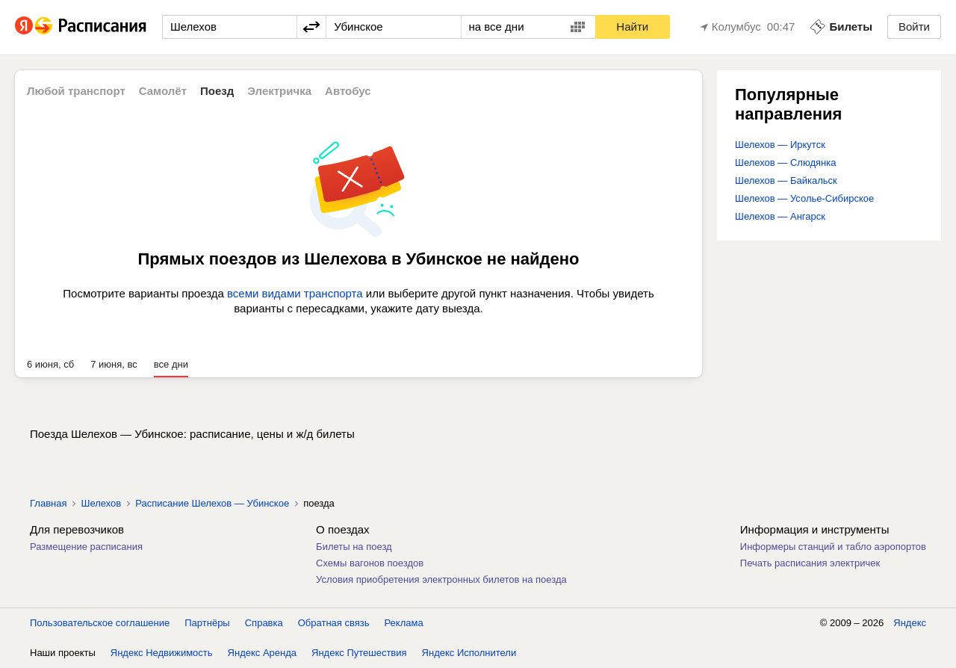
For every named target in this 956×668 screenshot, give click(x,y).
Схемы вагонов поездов (369, 563)
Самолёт (163, 90)
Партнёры (206, 622)
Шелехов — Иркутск (780, 144)
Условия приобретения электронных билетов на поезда (441, 579)
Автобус (348, 90)
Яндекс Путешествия (359, 652)
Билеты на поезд (354, 546)
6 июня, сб (50, 364)
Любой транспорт (76, 90)
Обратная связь (334, 622)
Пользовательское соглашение (100, 622)
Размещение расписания (86, 546)
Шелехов (101, 503)
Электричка (279, 90)
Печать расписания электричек (810, 563)
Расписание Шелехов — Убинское (212, 503)
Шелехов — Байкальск (786, 180)
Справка (264, 622)
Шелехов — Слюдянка (785, 162)
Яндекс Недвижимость (162, 652)
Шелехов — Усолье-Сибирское (804, 198)
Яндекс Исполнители (469, 652)
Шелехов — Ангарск (780, 216)
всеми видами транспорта (295, 293)
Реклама (404, 622)
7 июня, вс (113, 364)
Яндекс (909, 622)
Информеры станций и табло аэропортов (833, 546)
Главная (48, 503)
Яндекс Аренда (262, 652)
